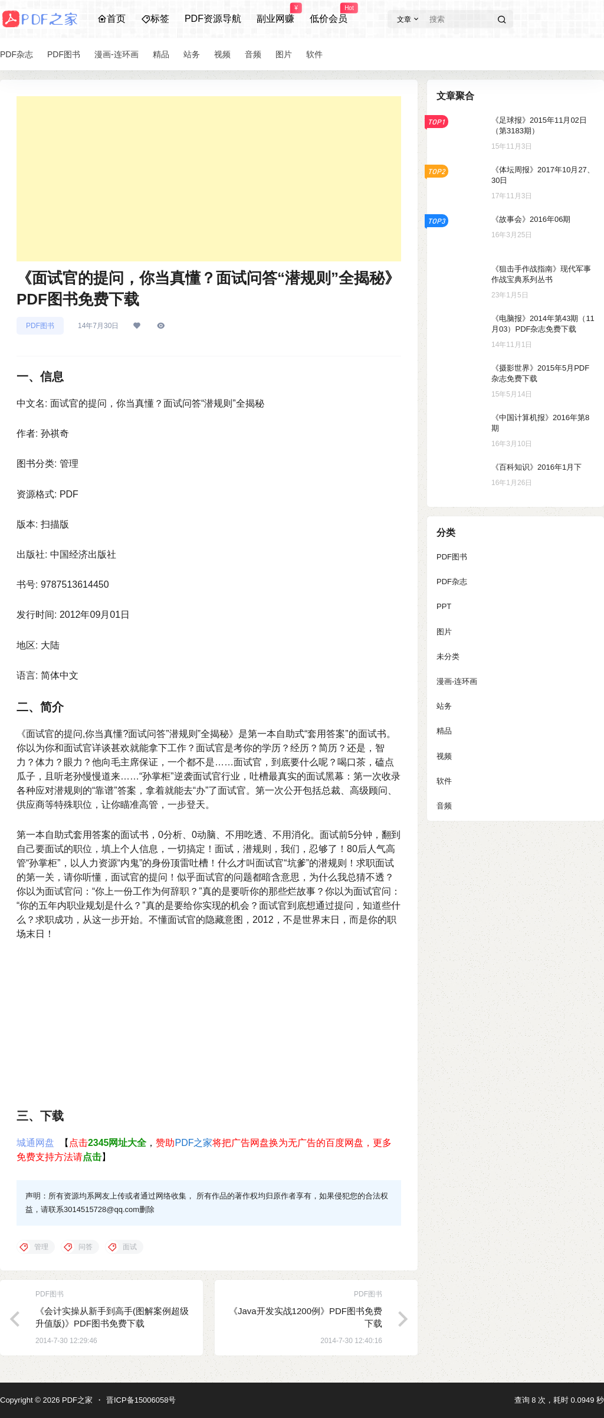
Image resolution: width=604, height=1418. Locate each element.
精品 (444, 730)
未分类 (447, 656)
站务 (444, 706)
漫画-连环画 (456, 681)
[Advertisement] (209, 178)
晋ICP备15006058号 (141, 1400)
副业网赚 (275, 13)
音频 (444, 805)
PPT (443, 606)
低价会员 (328, 13)
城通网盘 (35, 1143)
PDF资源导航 (213, 19)
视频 (444, 756)
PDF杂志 (451, 581)
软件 (444, 781)
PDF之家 (193, 1143)
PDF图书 (40, 326)
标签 (155, 19)
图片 (444, 631)
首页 (111, 19)
